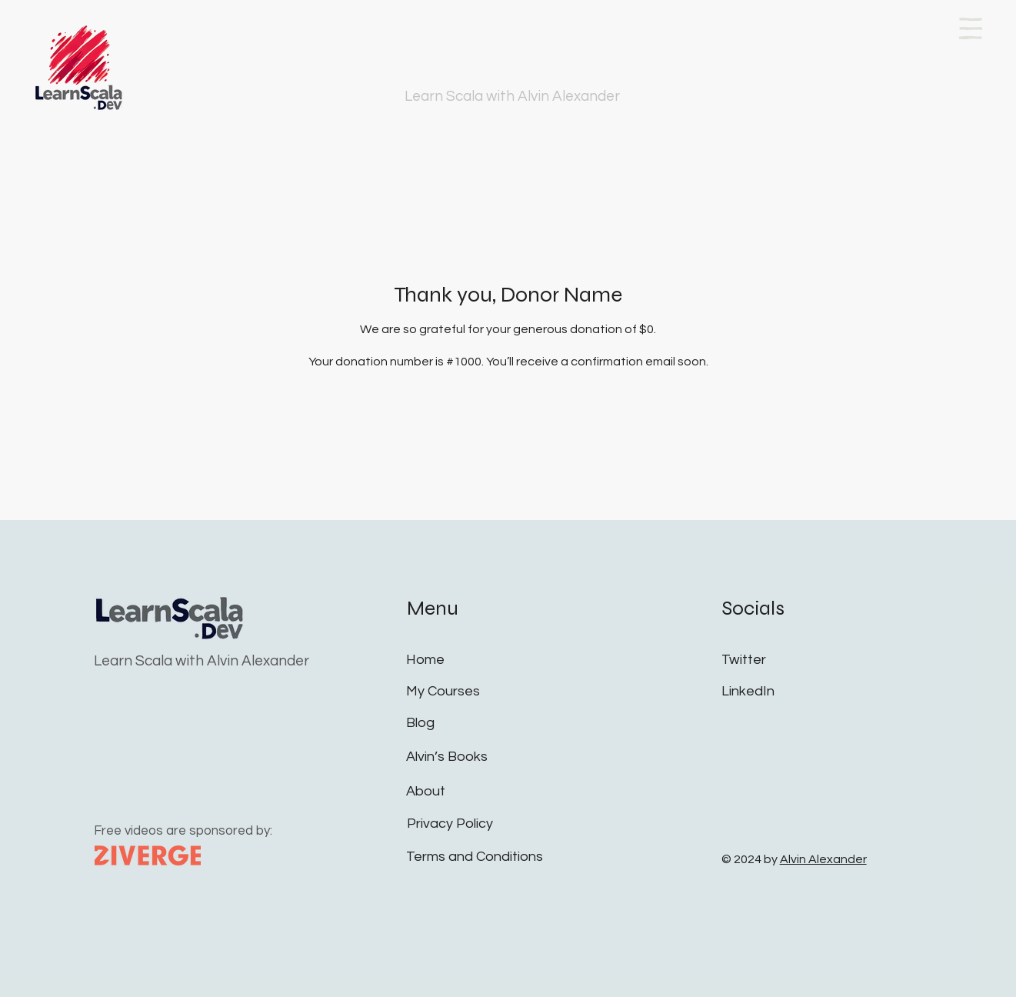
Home (425, 659)
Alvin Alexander (823, 859)
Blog (420, 722)
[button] (970, 28)
